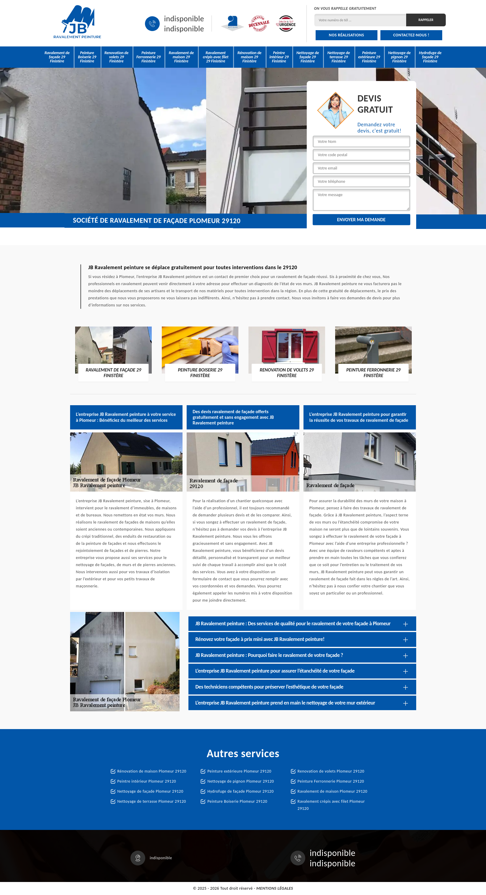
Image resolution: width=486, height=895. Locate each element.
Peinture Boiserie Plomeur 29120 (237, 801)
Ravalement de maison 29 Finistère (181, 57)
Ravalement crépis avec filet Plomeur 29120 (331, 805)
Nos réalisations (346, 35)
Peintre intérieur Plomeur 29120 (146, 781)
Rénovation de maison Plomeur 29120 (151, 771)
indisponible (184, 18)
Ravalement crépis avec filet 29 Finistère (215, 57)
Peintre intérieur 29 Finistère (279, 57)
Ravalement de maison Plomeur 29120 (332, 791)
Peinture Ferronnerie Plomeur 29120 (331, 781)
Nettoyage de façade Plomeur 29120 (150, 791)
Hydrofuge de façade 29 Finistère (430, 57)
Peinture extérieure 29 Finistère (369, 57)
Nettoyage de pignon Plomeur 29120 (240, 781)
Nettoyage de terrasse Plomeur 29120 (151, 801)
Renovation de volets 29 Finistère (116, 57)
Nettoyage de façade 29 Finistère (307, 57)
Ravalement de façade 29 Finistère (57, 57)
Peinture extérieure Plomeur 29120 (239, 771)
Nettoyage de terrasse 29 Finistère (338, 57)
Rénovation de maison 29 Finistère (249, 57)
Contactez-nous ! (411, 35)
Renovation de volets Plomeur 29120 (331, 771)
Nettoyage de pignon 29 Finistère (399, 57)
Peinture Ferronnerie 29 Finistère (148, 57)
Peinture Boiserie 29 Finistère (87, 57)
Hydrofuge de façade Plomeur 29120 (240, 791)
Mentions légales (274, 888)
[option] (113, 354)
